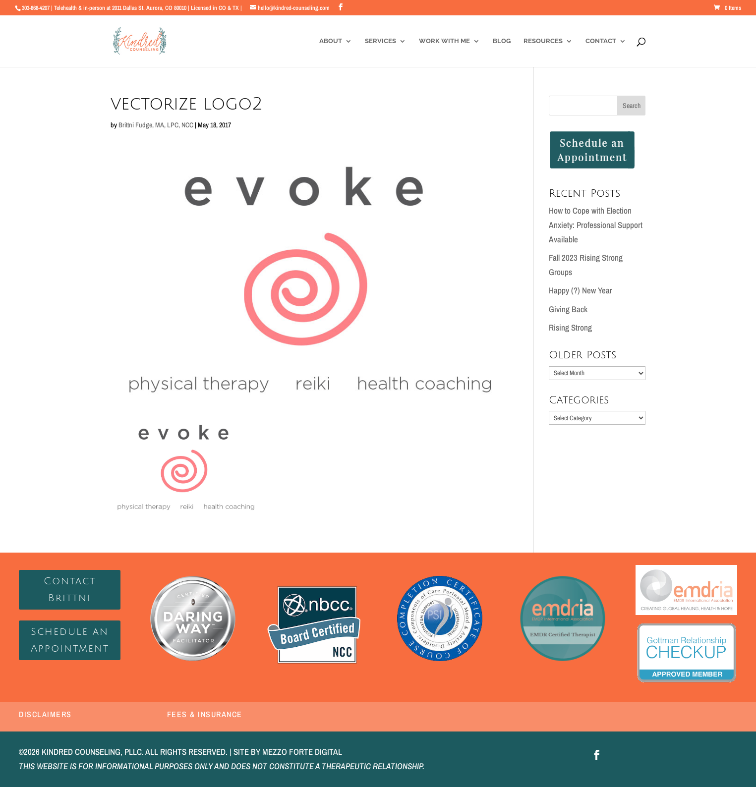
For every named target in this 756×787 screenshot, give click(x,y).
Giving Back (568, 309)
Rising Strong (570, 327)
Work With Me (444, 41)
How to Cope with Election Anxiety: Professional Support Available (595, 225)
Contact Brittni (70, 590)
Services (380, 41)
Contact (600, 41)
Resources (543, 41)
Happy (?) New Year (580, 290)
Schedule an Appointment (70, 640)
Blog (502, 41)
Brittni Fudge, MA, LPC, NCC (155, 124)
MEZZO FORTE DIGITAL (302, 751)
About (330, 41)
